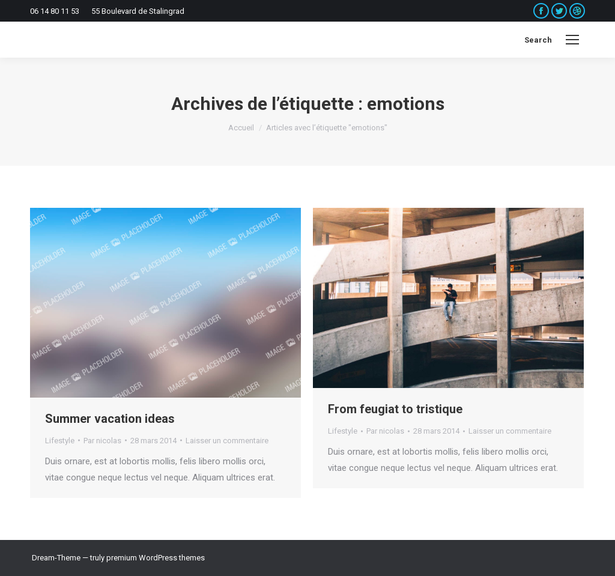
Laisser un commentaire (227, 440)
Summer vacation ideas (110, 418)
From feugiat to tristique (395, 409)
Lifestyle (59, 440)
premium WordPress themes (155, 557)
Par (102, 440)
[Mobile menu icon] (572, 39)
